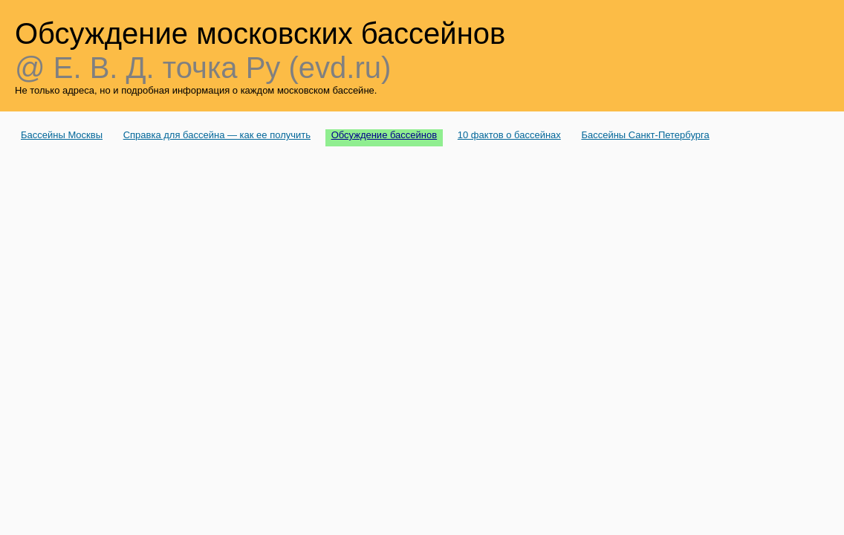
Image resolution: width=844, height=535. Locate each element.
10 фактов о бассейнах (509, 134)
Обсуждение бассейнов (384, 134)
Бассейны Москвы (62, 134)
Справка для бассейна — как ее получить (217, 134)
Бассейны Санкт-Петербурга (645, 134)
